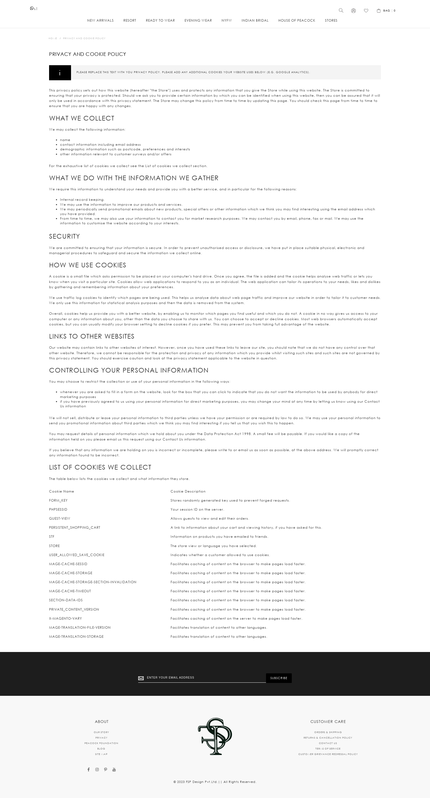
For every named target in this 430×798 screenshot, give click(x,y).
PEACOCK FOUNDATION (101, 743)
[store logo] (215, 9)
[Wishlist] (366, 12)
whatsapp (34, 10)
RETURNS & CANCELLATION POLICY (328, 737)
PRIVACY (101, 737)
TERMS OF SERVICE (328, 748)
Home (53, 38)
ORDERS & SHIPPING (328, 732)
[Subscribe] (279, 678)
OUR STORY (101, 732)
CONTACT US (328, 743)
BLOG (101, 748)
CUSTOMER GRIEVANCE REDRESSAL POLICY (328, 754)
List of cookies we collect (168, 166)
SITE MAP (101, 754)
